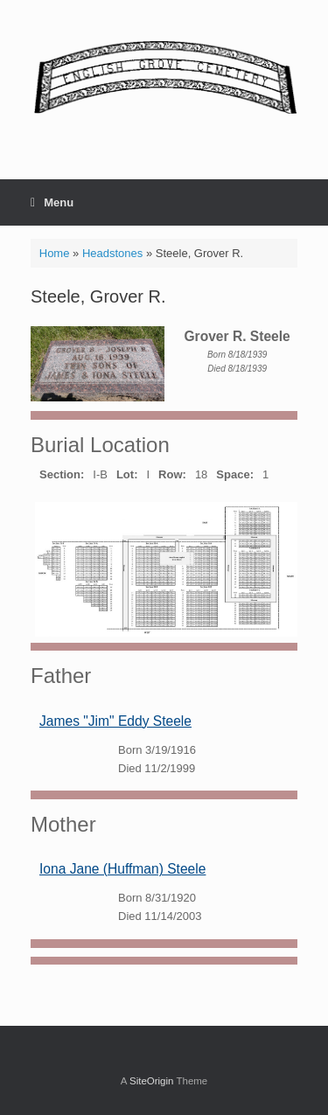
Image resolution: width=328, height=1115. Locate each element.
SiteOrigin (151, 1081)
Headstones (112, 253)
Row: (172, 474)
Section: (61, 474)
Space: (235, 474)
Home (54, 253)
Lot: (127, 474)
